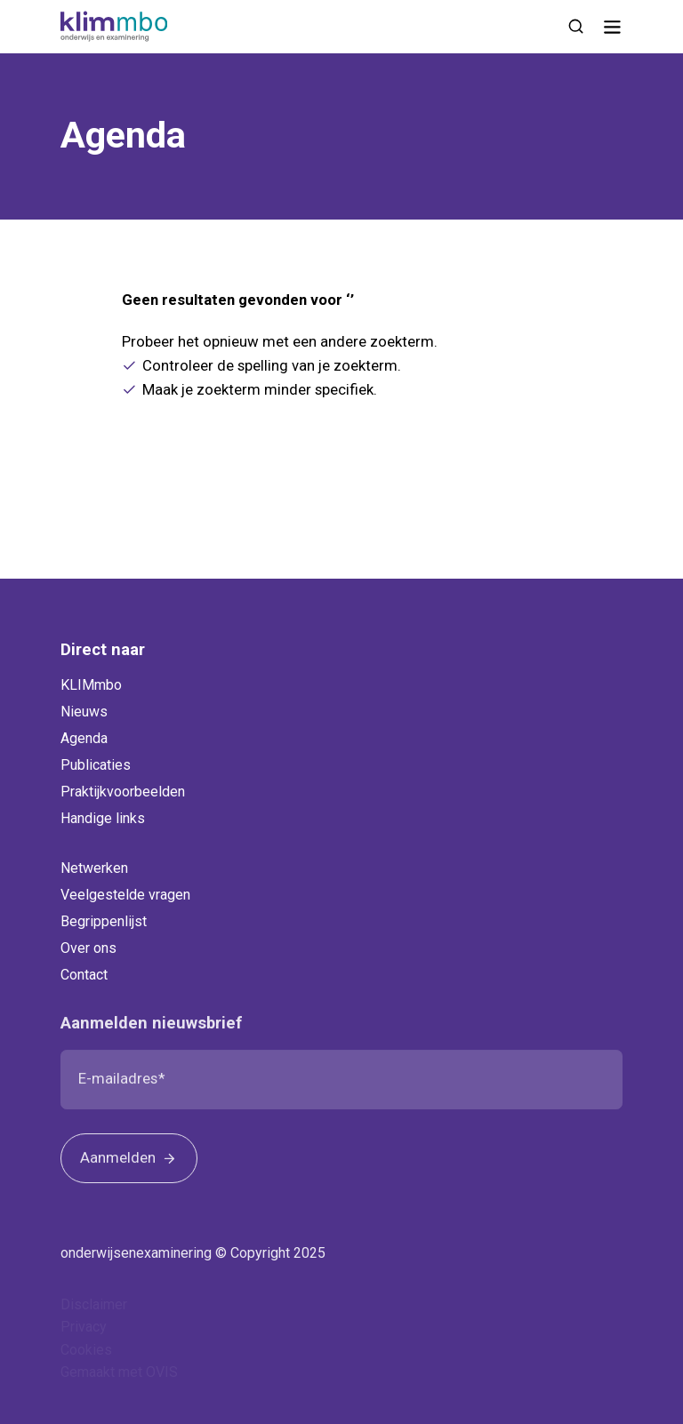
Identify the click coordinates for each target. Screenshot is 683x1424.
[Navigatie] (612, 27)
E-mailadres (117, 1084)
